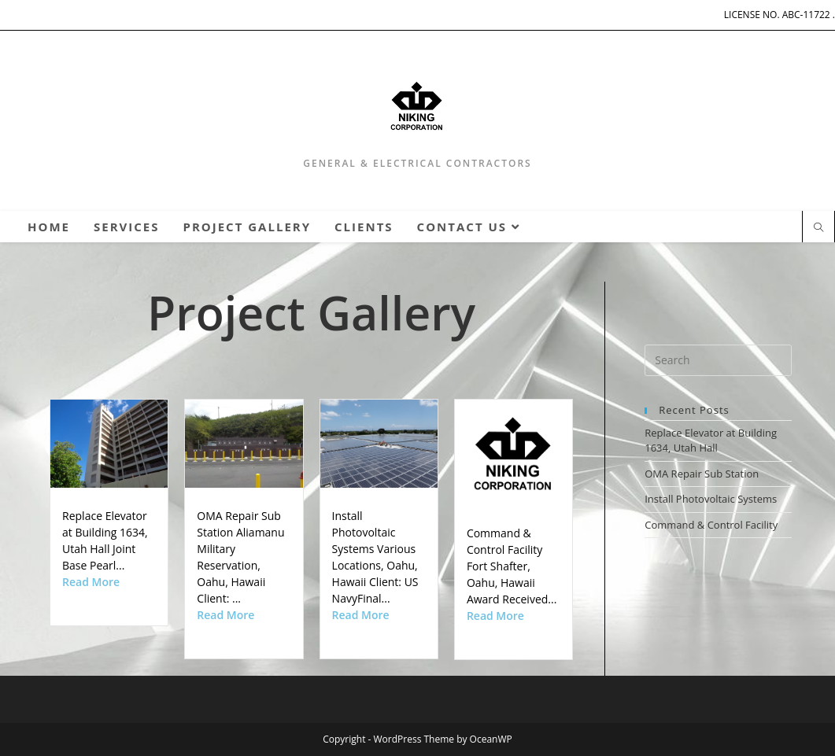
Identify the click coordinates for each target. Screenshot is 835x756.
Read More (91, 581)
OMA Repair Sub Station (702, 474)
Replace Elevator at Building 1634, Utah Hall (711, 440)
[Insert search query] (718, 360)
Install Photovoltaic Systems (711, 499)
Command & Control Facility (711, 525)
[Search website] (818, 228)
